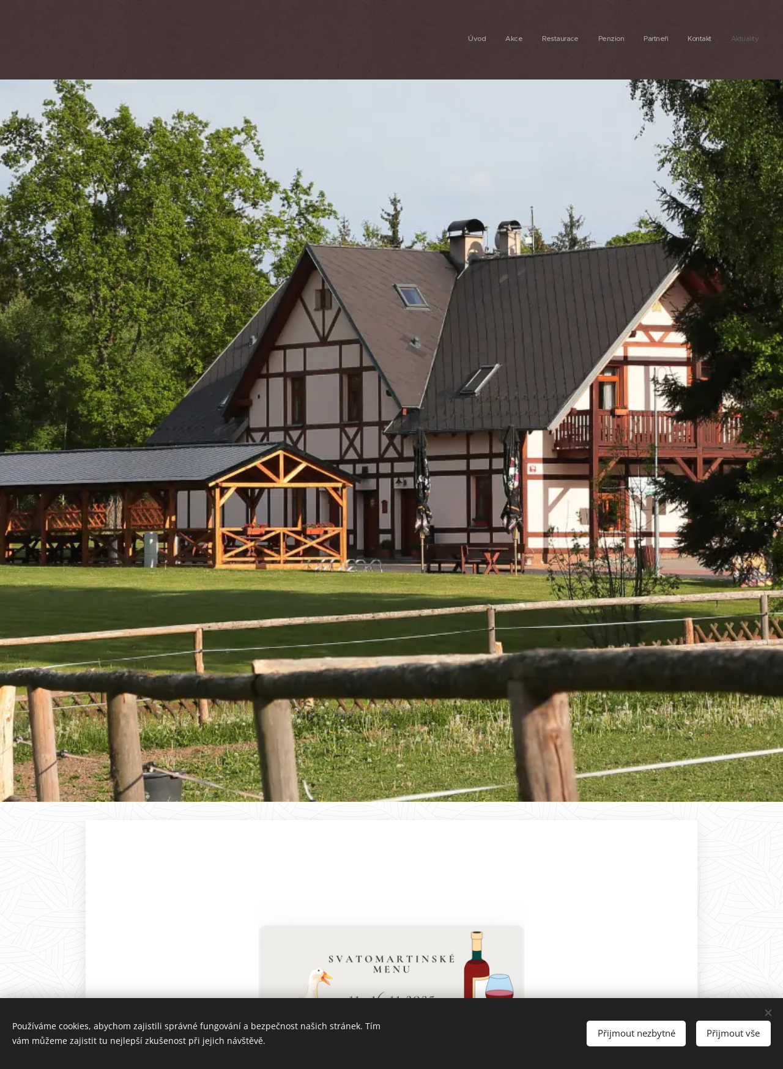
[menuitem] (644, 39)
